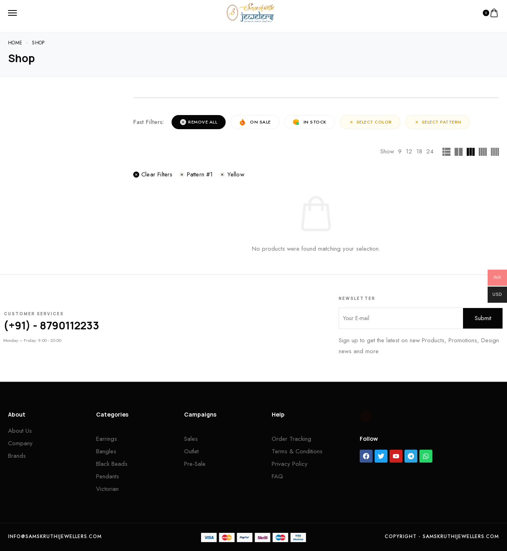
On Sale (255, 122)
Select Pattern (437, 122)
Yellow (231, 174)
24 (430, 151)
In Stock (310, 122)
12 (409, 151)
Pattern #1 (196, 174)
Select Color (370, 122)
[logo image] (250, 12)
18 (419, 151)
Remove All (198, 122)
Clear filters (153, 174)
